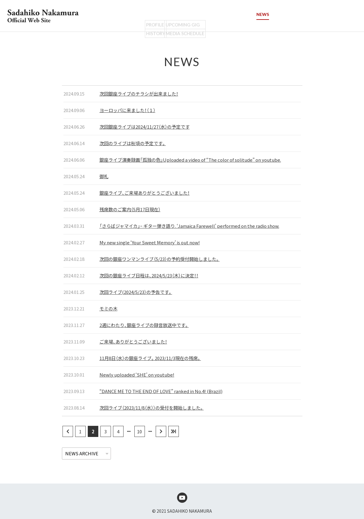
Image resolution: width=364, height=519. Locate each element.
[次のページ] (161, 431)
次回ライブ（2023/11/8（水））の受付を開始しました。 (151, 408)
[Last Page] (173, 431)
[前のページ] (68, 431)
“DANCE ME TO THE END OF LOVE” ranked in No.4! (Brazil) (160, 391)
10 (139, 431)
